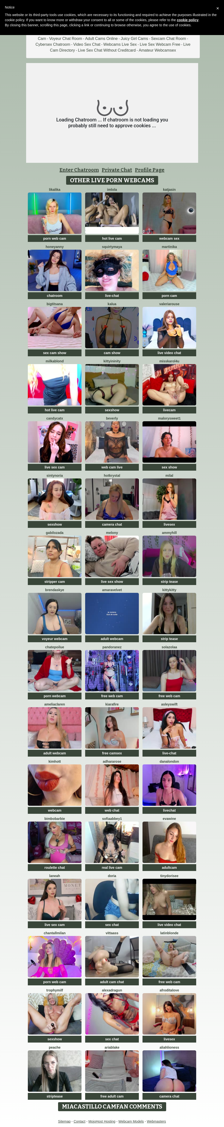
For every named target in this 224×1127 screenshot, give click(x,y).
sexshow (112, 410)
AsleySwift (169, 704)
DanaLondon (169, 761)
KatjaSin (169, 190)
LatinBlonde (169, 933)
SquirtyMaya (112, 247)
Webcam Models (131, 1121)
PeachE (55, 1047)
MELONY (112, 533)
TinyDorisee (169, 876)
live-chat (112, 296)
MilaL (169, 475)
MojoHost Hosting (101, 1121)
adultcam (169, 868)
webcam (54, 810)
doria (112, 876)
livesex (169, 524)
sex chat (112, 925)
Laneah (54, 876)
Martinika (169, 247)
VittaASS (112, 933)
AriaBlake (112, 1047)
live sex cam (55, 467)
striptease (55, 1096)
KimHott (55, 761)
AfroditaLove (169, 990)
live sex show (112, 582)
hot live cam (112, 238)
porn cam (169, 296)
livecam (169, 410)
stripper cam (54, 582)
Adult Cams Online (101, 39)
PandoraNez (112, 647)
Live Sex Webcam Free (160, 44)
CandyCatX (54, 418)
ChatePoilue (54, 647)
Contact (79, 1121)
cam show (112, 353)
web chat (112, 810)
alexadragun (112, 990)
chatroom (54, 296)
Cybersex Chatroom (53, 44)
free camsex (112, 753)
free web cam (112, 696)
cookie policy (188, 20)
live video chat (169, 353)
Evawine (169, 819)
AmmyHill (169, 533)
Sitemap (64, 1121)
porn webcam (55, 696)
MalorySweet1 (169, 418)
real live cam (112, 868)
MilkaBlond (55, 361)
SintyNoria (55, 475)
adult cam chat (112, 982)
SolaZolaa (169, 647)
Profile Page (149, 170)
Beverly (112, 418)
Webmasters (156, 1121)
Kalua (112, 304)
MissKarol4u (169, 361)
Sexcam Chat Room (168, 39)
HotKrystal (112, 475)
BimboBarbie (54, 819)
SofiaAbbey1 (112, 819)
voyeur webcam (54, 639)
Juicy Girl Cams (134, 39)
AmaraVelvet (112, 590)
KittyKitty (169, 590)
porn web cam (54, 238)
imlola (112, 190)
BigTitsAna (55, 304)
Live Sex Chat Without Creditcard (107, 50)
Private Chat (117, 170)
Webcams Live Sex (120, 44)
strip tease (169, 582)
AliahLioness (169, 1047)
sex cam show (54, 353)
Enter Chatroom (79, 170)
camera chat (112, 524)
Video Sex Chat (86, 44)
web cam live (112, 467)
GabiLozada (54, 533)
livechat (169, 810)
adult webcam (112, 639)
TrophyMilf (54, 990)
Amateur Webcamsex (157, 50)
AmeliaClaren (54, 704)
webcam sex (169, 238)
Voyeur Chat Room (65, 39)
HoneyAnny (55, 247)
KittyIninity (112, 361)
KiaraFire (112, 704)
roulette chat (54, 868)
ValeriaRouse (169, 304)
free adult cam (112, 1096)
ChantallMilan (54, 933)
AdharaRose (112, 761)
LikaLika (55, 190)
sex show (169, 467)
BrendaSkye (54, 590)
